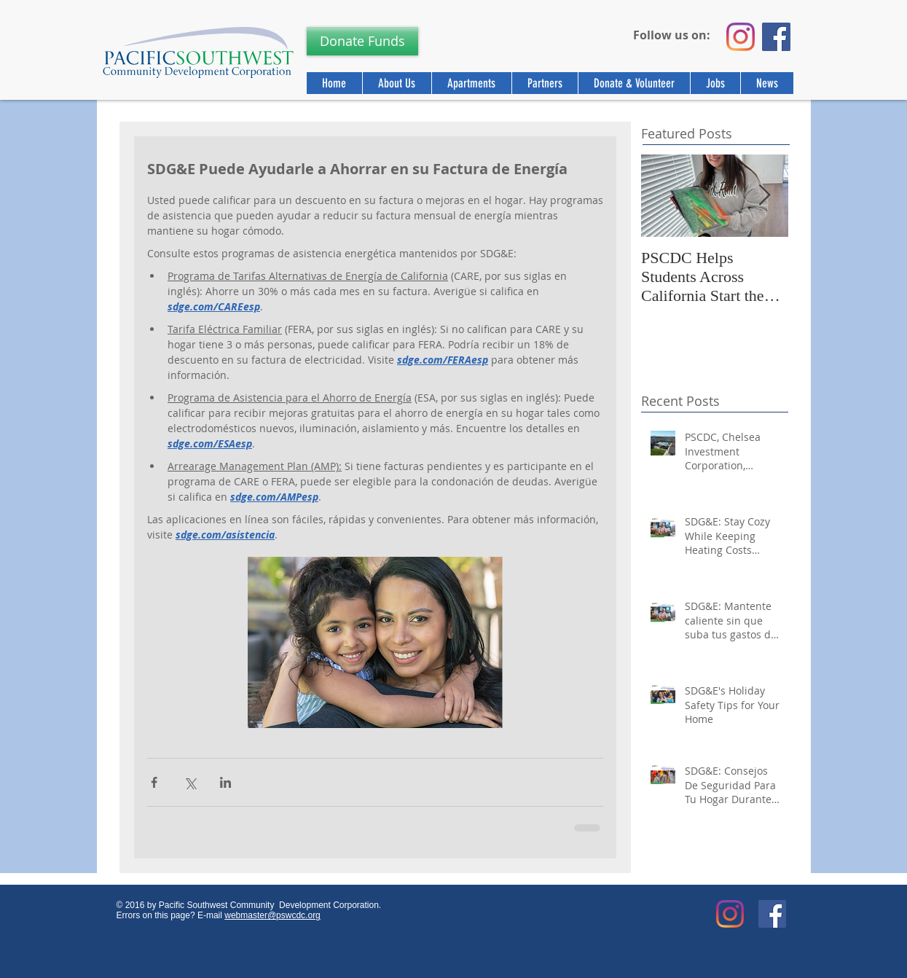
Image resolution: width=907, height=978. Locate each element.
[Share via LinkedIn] (225, 782)
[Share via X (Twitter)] (190, 782)
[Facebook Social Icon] (772, 914)
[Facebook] (776, 37)
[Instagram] (740, 37)
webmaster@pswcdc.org (272, 915)
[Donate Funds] (362, 41)
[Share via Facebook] (154, 782)
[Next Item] (764, 195)
